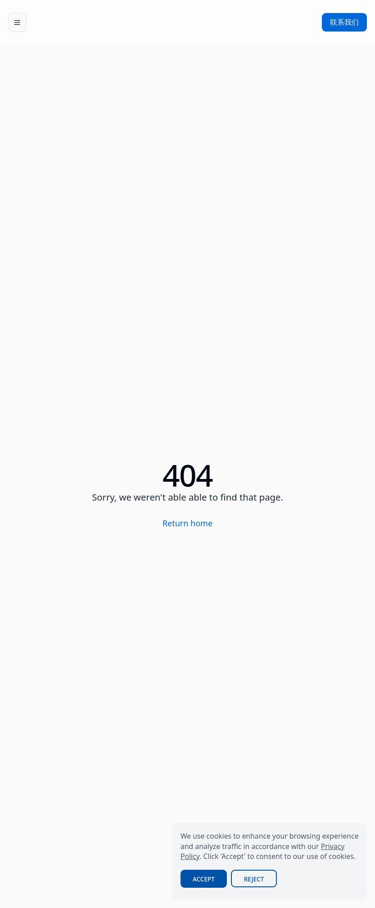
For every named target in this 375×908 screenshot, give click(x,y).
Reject (254, 879)
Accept (204, 879)
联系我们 (344, 22)
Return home (187, 523)
